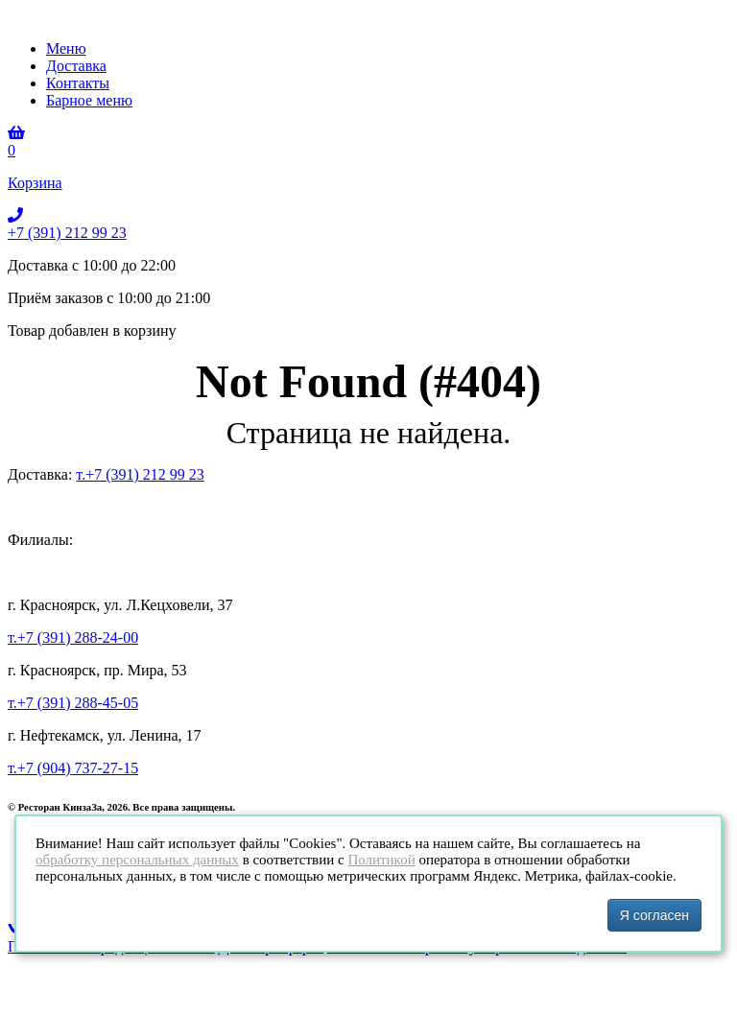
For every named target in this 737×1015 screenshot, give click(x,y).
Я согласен (654, 915)
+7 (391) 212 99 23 (67, 232)
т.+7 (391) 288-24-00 (73, 637)
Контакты (77, 83)
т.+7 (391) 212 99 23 (139, 474)
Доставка (76, 66)
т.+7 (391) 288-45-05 (73, 703)
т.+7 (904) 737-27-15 (73, 768)
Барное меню (89, 100)
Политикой (381, 859)
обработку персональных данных (137, 859)
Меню (66, 48)
